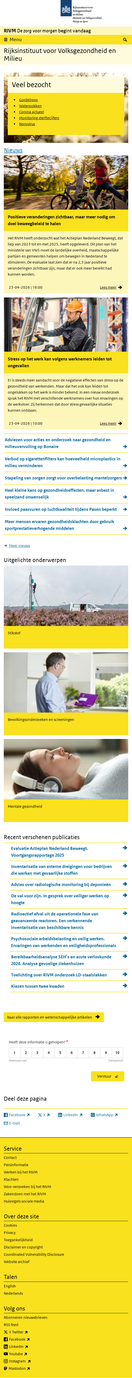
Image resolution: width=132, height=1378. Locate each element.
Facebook (30, 1339)
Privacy (10, 1232)
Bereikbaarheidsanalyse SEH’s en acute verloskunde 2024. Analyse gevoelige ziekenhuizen (61, 960)
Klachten (11, 1179)
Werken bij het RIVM (20, 1172)
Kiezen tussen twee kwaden (37, 986)
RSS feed (11, 1324)
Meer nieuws (19, 545)
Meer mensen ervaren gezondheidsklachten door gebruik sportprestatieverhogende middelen (59, 525)
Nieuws (13, 150)
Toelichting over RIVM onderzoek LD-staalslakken (59, 975)
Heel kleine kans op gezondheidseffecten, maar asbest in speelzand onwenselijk (59, 493)
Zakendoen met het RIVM (25, 1194)
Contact (10, 1157)
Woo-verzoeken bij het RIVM (27, 1186)
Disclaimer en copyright (23, 1247)
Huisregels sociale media (24, 1201)
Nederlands (13, 1293)
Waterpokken (30, 105)
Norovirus (27, 123)
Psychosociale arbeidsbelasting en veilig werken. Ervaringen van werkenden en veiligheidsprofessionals (63, 942)
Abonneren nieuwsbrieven (26, 1317)
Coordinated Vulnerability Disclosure (34, 1254)
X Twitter (29, 1332)
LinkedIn (29, 1347)
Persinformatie (16, 1164)
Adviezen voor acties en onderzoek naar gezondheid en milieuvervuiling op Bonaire (58, 443)
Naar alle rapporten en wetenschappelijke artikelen (49, 1017)
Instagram (31, 1361)
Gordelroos (28, 99)
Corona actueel (31, 111)
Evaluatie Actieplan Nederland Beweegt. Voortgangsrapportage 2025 (49, 852)
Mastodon (30, 1368)
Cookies (10, 1225)
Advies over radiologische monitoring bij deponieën (61, 884)
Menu (16, 39)
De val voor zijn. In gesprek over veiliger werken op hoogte (60, 899)
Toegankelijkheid (18, 1239)
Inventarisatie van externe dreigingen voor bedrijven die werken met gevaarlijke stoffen (61, 870)
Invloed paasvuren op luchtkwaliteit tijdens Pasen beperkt (61, 509)
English (10, 1286)
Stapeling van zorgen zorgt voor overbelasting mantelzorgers (63, 478)
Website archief (16, 1261)
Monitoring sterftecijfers (39, 117)
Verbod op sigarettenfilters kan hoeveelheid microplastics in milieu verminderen (62, 462)
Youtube (29, 1354)
